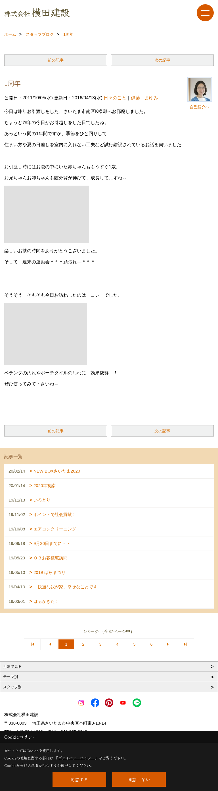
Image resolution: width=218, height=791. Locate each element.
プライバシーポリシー (76, 758)
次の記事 (162, 60)
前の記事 (56, 60)
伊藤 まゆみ (144, 97)
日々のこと (115, 97)
